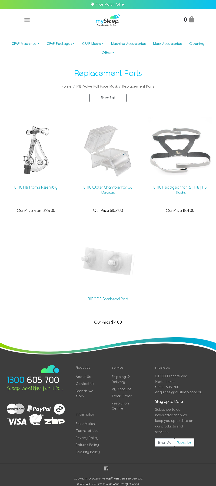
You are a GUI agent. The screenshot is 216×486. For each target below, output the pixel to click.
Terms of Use (87, 431)
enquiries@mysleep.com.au (174, 392)
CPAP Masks (91, 44)
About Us (83, 377)
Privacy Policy (87, 438)
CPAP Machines (24, 44)
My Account (121, 389)
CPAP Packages (59, 44)
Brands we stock (84, 393)
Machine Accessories (128, 44)
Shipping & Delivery (121, 379)
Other (107, 53)
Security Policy (88, 452)
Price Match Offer (108, 4)
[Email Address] (164, 442)
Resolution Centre (120, 405)
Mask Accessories (167, 44)
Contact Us (85, 384)
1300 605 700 (167, 387)
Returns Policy (87, 445)
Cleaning (196, 44)
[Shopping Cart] (189, 20)
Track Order (122, 396)
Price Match (85, 424)
